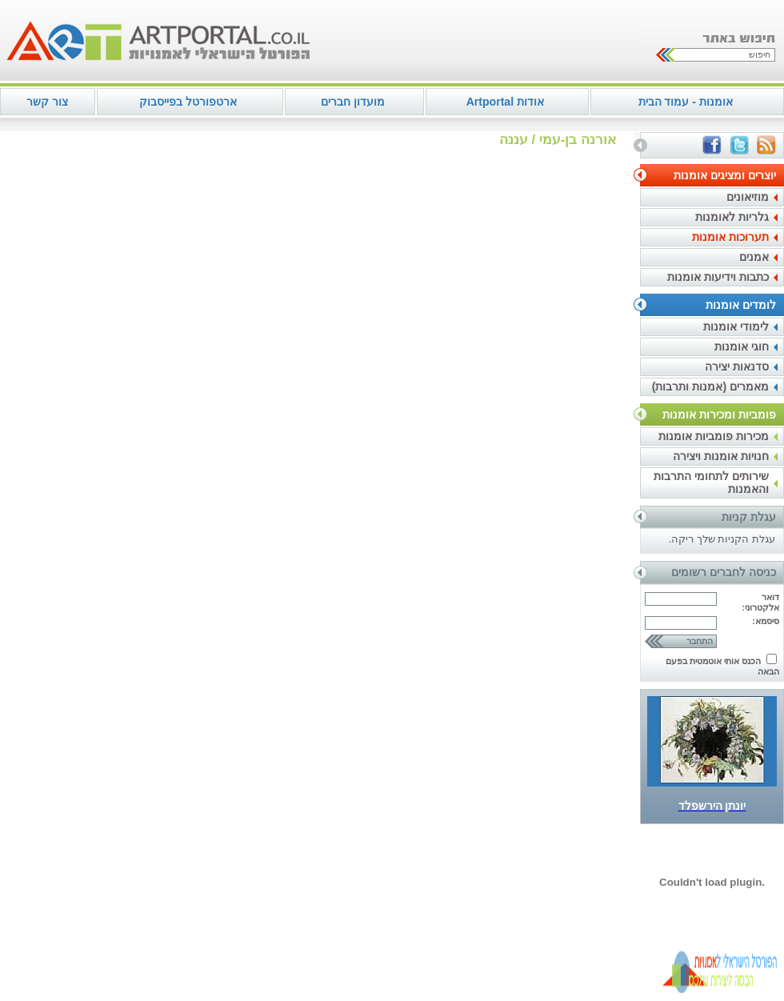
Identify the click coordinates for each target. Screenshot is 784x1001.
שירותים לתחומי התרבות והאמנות (711, 482)
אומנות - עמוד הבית (685, 101)
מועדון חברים (353, 101)
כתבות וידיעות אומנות (718, 276)
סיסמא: (765, 621)
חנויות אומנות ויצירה (721, 456)
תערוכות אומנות (730, 236)
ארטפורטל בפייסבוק (188, 101)
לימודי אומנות (736, 326)
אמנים (754, 256)
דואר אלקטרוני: (760, 602)
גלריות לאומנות (732, 216)
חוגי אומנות (741, 346)
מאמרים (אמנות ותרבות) (710, 386)
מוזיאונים (747, 196)
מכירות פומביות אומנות (713, 436)
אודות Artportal (505, 101)
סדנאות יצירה (737, 366)
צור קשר (47, 101)
